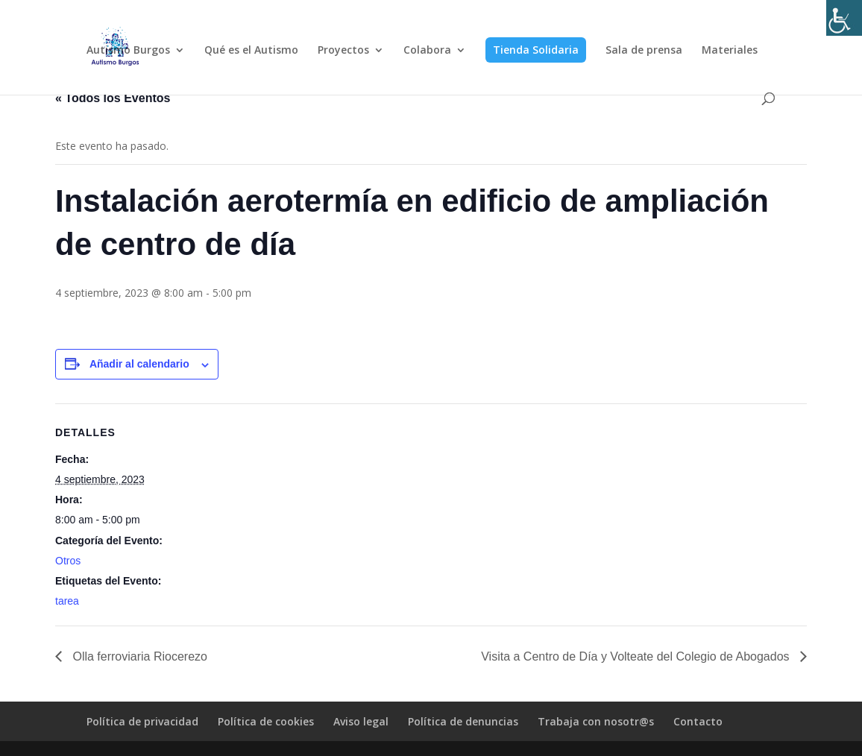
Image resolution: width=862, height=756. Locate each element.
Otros (68, 561)
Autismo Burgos (128, 51)
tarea (67, 601)
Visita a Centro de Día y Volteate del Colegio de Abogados (637, 656)
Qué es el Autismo (251, 51)
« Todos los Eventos (112, 98)
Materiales (730, 51)
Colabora (427, 51)
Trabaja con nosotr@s (596, 721)
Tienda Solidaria (536, 49)
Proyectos (343, 51)
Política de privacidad (142, 721)
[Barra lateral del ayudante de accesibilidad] (844, 18)
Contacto (698, 721)
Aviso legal (360, 721)
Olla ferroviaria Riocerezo (138, 656)
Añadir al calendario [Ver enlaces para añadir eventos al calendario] (139, 364)
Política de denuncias (463, 721)
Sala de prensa (643, 51)
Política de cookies (266, 721)
